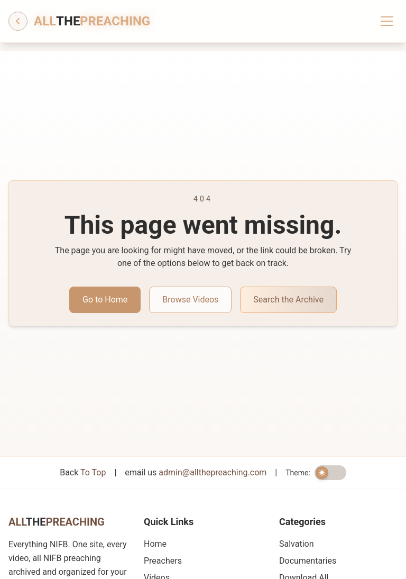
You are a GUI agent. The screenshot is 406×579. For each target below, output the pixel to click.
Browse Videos (190, 300)
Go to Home (104, 300)
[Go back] (17, 21)
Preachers (163, 561)
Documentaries (307, 561)
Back (83, 472)
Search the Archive (288, 300)
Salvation (296, 544)
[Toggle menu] (387, 21)
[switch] (330, 472)
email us (195, 472)
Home (155, 544)
